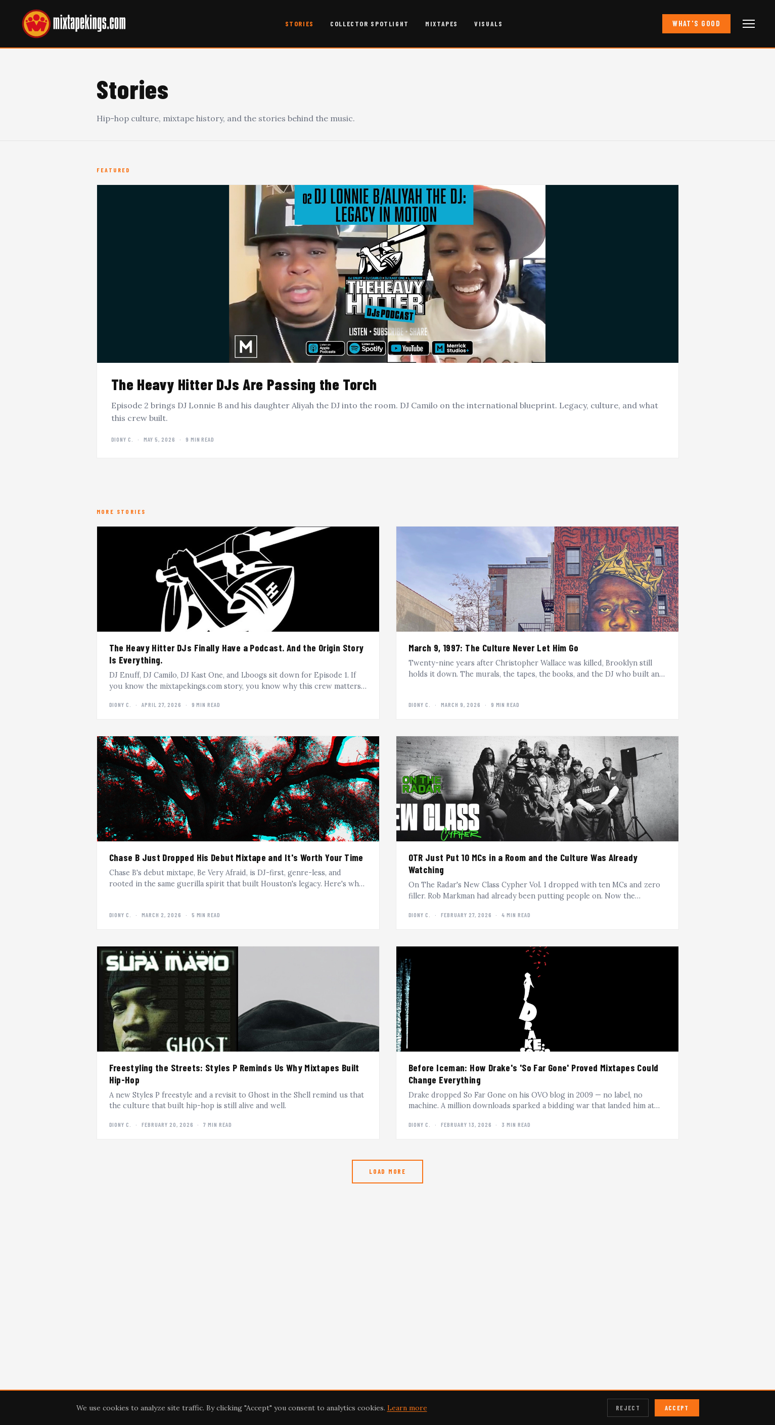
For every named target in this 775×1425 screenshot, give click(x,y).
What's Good (696, 23)
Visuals (488, 23)
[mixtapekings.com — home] (70, 24)
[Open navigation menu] (749, 24)
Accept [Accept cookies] (677, 1408)
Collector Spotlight (369, 23)
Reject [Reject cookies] (628, 1408)
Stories (299, 23)
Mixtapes (441, 23)
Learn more (407, 1407)
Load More (387, 1171)
